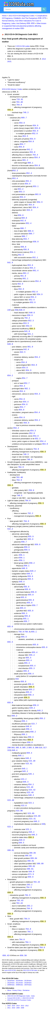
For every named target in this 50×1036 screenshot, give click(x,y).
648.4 (14, 765)
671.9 (31, 892)
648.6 (32, 318)
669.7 (24, 118)
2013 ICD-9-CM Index (30, 990)
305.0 (18, 763)
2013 (25, 1001)
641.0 (27, 337)
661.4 (35, 275)
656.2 (32, 573)
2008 (17, 1005)
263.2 (29, 903)
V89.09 (40, 881)
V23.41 (28, 779)
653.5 (25, 137)
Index (13, 1001)
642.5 (22, 358)
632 (17, 692)
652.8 (32, 154)
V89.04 (33, 876)
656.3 (24, 625)
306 (36, 763)
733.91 (19, 100)
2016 (9, 1026)
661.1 (25, 283)
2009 (9, 1005)
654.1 (32, 256)
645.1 (25, 784)
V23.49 (32, 776)
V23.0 (24, 822)
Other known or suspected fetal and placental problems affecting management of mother (24, 26)
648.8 (28, 741)
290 (9, 763)
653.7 (26, 243)
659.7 (35, 617)
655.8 (30, 549)
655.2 (31, 703)
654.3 (32, 272)
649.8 (10, 350)
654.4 (37, 159)
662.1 (27, 396)
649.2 (33, 582)
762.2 (30, 523)
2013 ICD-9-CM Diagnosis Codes (21, 16)
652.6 (35, 134)
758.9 (27, 644)
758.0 (21, 644)
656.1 (21, 565)
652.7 (27, 390)
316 (40, 763)
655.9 (30, 546)
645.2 (25, 787)
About (9, 1010)
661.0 (23, 280)
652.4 (29, 175)
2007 (25, 1005)
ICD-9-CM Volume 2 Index (12, 90)
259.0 (31, 499)
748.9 (29, 468)
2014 (44, 59)
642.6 (23, 224)
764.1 (30, 951)
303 (13, 763)
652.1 (35, 262)
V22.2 (10, 539)
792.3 (27, 323)
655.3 (27, 676)
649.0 (22, 857)
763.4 (35, 156)
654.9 (35, 126)
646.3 (25, 798)
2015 (9, 62)
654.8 (21, 148)
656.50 (23, 975)
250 (16, 315)
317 (45, 763)
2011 (17, 1003)
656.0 (36, 245)
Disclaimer (26, 1010)
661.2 (25, 162)
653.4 (15, 181)
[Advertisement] (21, 69)
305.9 (31, 763)
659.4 (29, 768)
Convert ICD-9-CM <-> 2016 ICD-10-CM (20, 1018)
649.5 (21, 860)
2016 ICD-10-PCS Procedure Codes (19, 1020)
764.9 (19, 105)
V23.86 (19, 827)
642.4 (26, 356)
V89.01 (10, 868)
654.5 (33, 439)
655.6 (26, 684)
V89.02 (31, 884)
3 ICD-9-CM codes (22, 47)
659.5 (27, 560)
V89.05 (32, 870)
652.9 (35, 132)
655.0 (27, 628)
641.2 (29, 151)
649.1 (21, 771)
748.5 (19, 505)
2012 (9, 1003)
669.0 (24, 221)
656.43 (6, 975)
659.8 (30, 895)
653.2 (20, 191)
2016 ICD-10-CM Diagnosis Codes (18, 1016)
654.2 (37, 364)
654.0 (31, 143)
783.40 (19, 102)
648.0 (22, 315)
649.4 (21, 593)
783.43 (36, 900)
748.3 (26, 113)
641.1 (30, 340)
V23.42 (32, 806)
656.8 (20, 218)
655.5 (24, 649)
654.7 (22, 145)
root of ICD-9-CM (10, 990)
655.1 (26, 631)
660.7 (23, 232)
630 (43, 841)
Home (4, 16)
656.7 (24, 552)
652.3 (31, 326)
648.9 (24, 579)
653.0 (37, 129)
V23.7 (34, 738)
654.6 (22, 124)
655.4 (34, 665)
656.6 (30, 698)
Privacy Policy (16, 1010)
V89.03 (28, 873)
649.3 (29, 584)
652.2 (15, 173)
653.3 (21, 194)
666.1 (30, 165)
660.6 (30, 234)
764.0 (28, 510)
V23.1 (31, 819)
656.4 (31, 687)
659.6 (37, 554)
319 (9, 765)
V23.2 (24, 795)
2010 (25, 1003)
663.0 (38, 197)
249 (9, 315)
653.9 (29, 213)
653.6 (30, 269)
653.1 (36, 189)
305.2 (25, 763)
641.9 (10, 267)
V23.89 (30, 830)
